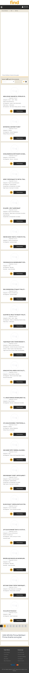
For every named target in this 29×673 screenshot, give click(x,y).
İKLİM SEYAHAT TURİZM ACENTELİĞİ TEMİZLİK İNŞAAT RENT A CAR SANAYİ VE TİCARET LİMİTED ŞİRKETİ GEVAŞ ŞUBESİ (14, 504)
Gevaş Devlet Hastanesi (9, 611)
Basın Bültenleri (7, 660)
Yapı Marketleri (21, 350)
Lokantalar (18, 590)
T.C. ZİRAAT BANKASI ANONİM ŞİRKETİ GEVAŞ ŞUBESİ (14, 397)
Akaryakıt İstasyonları (7, 377)
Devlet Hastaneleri (13, 616)
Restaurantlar (12, 590)
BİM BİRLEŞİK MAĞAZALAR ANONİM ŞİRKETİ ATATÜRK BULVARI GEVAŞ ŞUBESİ (14, 558)
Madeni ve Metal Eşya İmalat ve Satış (17, 319)
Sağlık (9, 614)
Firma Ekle (6, 654)
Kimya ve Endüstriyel (12, 533)
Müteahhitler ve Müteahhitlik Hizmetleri (11, 186)
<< (1, 626)
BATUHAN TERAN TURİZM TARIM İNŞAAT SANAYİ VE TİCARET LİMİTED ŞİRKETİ (14, 585)
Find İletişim (20, 658)
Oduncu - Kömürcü (14, 159)
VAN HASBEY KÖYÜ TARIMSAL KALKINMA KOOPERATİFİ (14, 450)
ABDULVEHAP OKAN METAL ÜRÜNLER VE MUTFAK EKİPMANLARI (14, 96)
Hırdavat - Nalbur (6, 348)
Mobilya (10, 130)
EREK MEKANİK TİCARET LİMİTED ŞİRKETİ (14, 475)
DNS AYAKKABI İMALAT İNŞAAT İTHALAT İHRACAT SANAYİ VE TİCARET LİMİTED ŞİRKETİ (14, 289)
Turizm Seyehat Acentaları (15, 509)
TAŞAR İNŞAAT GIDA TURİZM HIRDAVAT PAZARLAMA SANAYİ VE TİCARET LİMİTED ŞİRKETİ (14, 341)
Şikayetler (6, 658)
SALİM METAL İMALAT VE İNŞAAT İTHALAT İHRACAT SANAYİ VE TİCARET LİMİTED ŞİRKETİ (14, 314)
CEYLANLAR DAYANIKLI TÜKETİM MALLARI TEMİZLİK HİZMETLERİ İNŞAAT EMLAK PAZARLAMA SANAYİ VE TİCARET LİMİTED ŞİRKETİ (14, 423)
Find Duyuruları (21, 654)
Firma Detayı (20, 111)
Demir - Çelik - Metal (12, 99)
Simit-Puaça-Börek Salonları (19, 455)
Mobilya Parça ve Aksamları (9, 133)
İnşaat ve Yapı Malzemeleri (15, 103)
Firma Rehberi (7, 652)
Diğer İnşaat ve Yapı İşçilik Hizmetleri (11, 187)
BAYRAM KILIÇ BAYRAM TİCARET (11, 127)
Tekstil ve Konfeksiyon (13, 240)
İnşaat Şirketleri (13, 184)
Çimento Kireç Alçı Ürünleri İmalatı (17, 346)
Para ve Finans (11, 401)
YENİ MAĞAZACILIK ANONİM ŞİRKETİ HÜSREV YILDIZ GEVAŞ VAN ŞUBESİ (14, 262)
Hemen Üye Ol (21, 660)
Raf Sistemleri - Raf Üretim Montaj (10, 106)
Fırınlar (11, 455)
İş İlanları (6, 656)
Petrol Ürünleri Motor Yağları (15, 375)
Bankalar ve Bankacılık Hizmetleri (17, 402)
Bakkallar (12, 267)
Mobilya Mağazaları (14, 132)
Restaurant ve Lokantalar (16, 588)
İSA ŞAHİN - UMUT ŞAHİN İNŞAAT (11, 208)
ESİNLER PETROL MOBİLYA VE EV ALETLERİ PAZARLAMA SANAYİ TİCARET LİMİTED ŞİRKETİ (14, 370)
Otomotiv (17, 374)
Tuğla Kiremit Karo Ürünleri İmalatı (10, 350)
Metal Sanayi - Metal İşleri (8, 105)
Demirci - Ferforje (21, 106)
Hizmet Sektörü (11, 157)
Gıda (9, 265)
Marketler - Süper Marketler (9, 269)
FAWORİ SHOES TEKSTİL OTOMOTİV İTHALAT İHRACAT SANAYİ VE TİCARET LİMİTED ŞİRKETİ (14, 237)
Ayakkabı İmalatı (13, 242)
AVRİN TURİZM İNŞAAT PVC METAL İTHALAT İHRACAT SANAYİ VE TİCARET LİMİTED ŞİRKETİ (14, 179)
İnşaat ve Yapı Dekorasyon (8, 101)
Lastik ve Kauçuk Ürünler (15, 536)
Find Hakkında (21, 652)
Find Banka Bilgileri (22, 656)
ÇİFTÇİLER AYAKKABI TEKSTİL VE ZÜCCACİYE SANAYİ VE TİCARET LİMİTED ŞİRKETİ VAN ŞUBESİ (14, 529)
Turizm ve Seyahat (12, 507)
